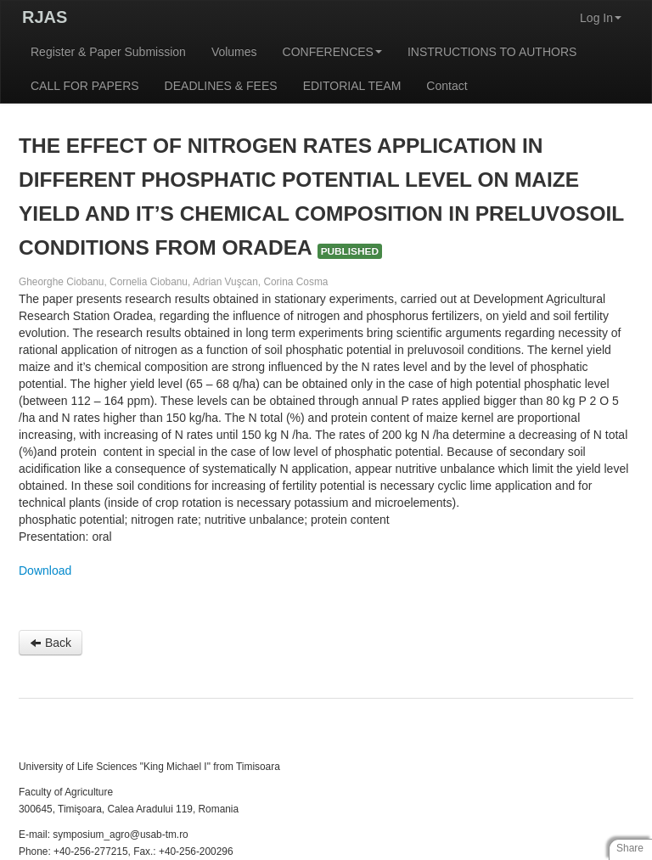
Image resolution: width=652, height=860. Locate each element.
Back (50, 642)
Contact (446, 86)
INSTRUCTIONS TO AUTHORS (492, 52)
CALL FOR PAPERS (85, 86)
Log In (600, 18)
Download (45, 570)
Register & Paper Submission (108, 52)
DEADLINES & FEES (221, 86)
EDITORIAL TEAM (352, 86)
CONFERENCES (332, 52)
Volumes (234, 52)
